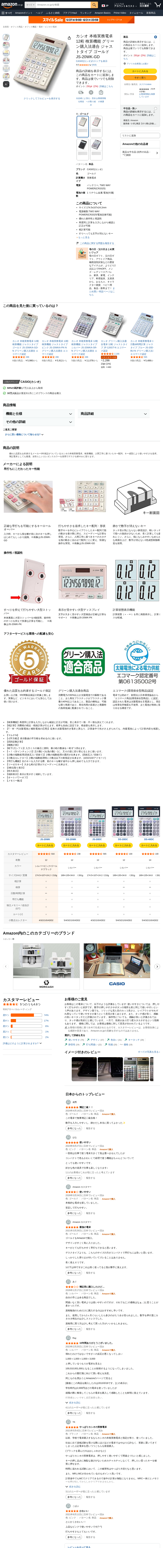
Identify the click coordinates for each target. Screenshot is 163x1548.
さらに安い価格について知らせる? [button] (24, 434)
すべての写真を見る (148, 1052)
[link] (25, 347)
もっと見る (84, 237)
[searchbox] (63, 5)
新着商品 (151, 13)
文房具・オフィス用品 (12, 27)
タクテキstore (145, 84)
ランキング (85, 13)
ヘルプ (39, 13)
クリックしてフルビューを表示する (42, 98)
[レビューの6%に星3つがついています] (26, 1026)
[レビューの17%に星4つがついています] (26, 1020)
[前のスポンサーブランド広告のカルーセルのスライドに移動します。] (5, 966)
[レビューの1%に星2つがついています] (26, 1031)
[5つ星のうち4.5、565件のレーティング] (138, 357)
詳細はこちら (106, 86)
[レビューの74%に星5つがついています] (26, 1015)
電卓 (41, 27)
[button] (7, 13)
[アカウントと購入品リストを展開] (136, 6)
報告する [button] (90, 1128)
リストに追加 (129, 135)
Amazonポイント (24, 13)
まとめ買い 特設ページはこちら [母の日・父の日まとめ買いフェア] (102, 291)
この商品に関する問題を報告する (95, 243)
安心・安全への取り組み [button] (91, 101)
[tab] (74, 1040)
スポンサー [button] (9, 939)
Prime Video (120, 13)
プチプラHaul (70, 13)
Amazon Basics (102, 13)
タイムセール (136, 13)
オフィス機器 (31, 27)
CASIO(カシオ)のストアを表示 (91, 61)
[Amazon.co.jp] (12, 5)
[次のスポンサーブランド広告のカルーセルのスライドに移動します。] (157, 966)
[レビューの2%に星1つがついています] (26, 1037)
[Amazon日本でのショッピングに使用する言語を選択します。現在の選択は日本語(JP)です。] (105, 5)
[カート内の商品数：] (158, 5)
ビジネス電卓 (51, 27)
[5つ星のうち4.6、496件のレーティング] (20, 357)
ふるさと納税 (53, 13)
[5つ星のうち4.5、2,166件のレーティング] (110, 353)
